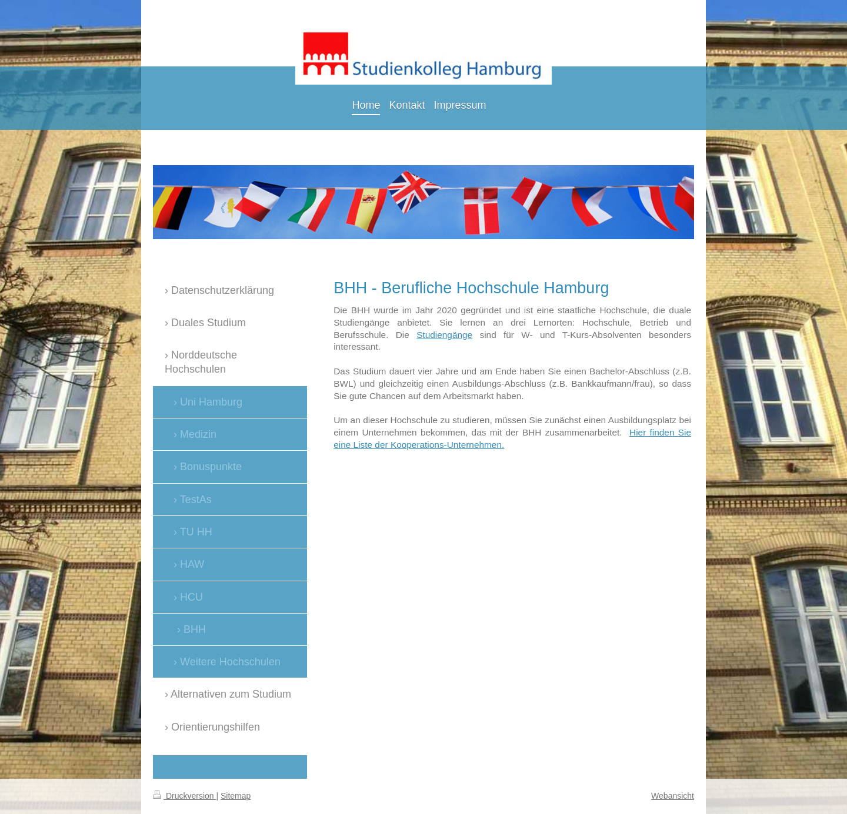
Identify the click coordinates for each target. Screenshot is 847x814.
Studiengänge (444, 335)
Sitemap (236, 795)
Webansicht (672, 795)
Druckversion (184, 795)
